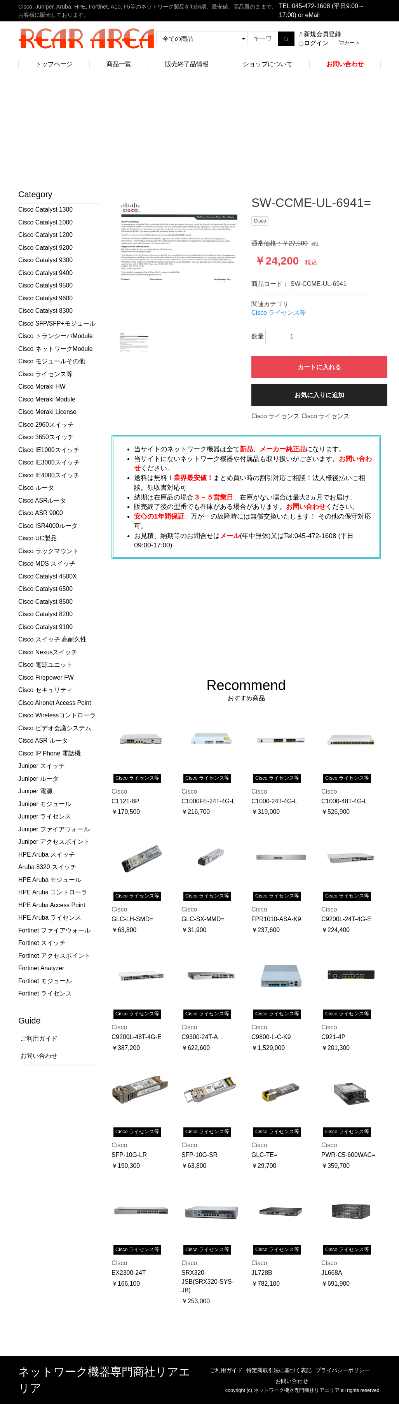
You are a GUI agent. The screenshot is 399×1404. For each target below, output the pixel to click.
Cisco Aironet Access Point (54, 702)
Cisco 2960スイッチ (46, 424)
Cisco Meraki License (47, 411)
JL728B (261, 1272)
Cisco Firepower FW (46, 677)
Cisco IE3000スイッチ (49, 462)
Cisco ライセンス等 (45, 374)
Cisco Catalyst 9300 (45, 260)
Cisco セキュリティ (45, 690)
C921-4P (333, 1037)
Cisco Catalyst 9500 (45, 285)
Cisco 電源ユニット (45, 664)
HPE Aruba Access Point (51, 905)
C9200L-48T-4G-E (137, 1037)
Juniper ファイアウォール (54, 829)
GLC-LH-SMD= (132, 919)
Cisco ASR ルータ (43, 740)
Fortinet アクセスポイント (54, 955)
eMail (312, 15)
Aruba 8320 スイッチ (47, 867)
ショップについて (268, 64)
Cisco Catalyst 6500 (45, 588)
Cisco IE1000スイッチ (49, 450)
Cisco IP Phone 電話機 (49, 753)
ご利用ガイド (226, 1370)
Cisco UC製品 (37, 538)
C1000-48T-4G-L (344, 801)
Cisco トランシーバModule (55, 336)
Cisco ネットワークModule (55, 348)
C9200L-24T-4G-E (346, 919)
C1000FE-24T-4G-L (208, 801)
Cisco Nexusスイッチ (47, 652)
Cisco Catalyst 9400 (45, 273)
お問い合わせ (291, 1381)
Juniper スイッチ (41, 765)
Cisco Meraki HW (42, 386)
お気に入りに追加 (319, 395)
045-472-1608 (311, 6)
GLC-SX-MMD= (203, 919)
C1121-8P (125, 801)
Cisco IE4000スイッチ (49, 475)
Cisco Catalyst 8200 (45, 614)
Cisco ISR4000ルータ (48, 525)
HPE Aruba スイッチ (46, 854)
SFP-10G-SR (199, 1155)
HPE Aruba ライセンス (49, 917)
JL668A (331, 1272)
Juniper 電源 (35, 791)
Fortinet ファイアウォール (54, 930)
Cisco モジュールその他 (51, 361)
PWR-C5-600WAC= (348, 1155)
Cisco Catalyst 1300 (45, 209)
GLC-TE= (264, 1155)
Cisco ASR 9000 (40, 513)
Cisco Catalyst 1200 (45, 234)
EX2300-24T (129, 1272)
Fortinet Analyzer (41, 968)
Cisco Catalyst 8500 (45, 601)
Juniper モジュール (44, 804)
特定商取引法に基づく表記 (279, 1370)
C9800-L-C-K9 (271, 1037)
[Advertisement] (199, 131)
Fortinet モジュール (45, 981)
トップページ (54, 64)
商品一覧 (118, 64)
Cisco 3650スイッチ (46, 437)
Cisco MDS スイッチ (46, 563)
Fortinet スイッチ (42, 943)
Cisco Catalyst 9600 (45, 298)
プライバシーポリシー (342, 1370)
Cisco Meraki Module (46, 399)
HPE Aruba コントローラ (52, 892)
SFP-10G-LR (129, 1155)
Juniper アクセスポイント (54, 841)
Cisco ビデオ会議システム (54, 728)
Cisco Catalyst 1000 (45, 222)
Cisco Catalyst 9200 (45, 247)
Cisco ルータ (36, 487)
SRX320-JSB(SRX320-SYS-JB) (207, 1281)
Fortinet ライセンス (45, 993)
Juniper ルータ (38, 778)
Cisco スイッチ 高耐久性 (52, 639)
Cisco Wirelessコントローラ (57, 715)
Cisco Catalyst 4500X (47, 576)
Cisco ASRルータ (42, 500)
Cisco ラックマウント (48, 551)
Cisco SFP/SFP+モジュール (57, 323)
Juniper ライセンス (44, 816)
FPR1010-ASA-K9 (276, 919)
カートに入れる (319, 367)
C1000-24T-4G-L (274, 801)
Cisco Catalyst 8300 (45, 310)
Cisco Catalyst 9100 (45, 627)
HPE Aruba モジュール (49, 879)
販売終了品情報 (187, 64)
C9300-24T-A (199, 1037)
